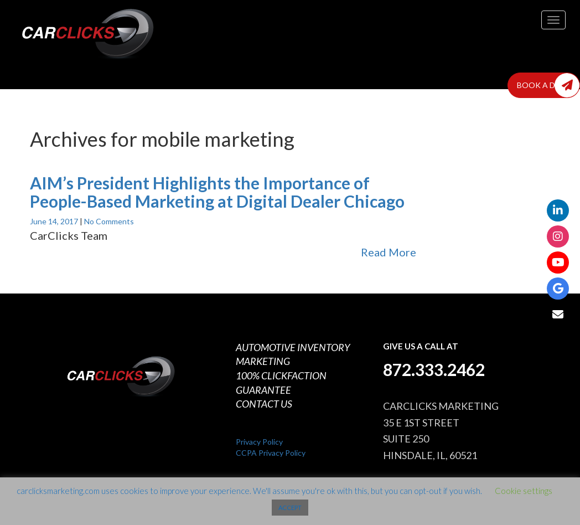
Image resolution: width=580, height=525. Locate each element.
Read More (388, 252)
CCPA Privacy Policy (270, 452)
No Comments (109, 221)
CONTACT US (264, 404)
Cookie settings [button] (523, 491)
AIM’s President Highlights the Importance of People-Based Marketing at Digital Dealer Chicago (217, 192)
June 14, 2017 (55, 221)
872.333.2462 (434, 369)
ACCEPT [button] (290, 507)
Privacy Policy (259, 441)
